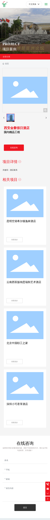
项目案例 (9, 50)
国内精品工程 (12, 132)
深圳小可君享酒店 (17, 404)
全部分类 (6, 56)
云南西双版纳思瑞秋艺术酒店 (24, 282)
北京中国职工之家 (17, 343)
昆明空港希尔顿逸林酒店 (21, 221)
